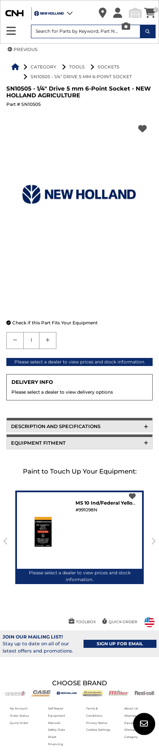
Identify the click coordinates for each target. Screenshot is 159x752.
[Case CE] (41, 692)
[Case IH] (15, 692)
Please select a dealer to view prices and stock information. (79, 362)
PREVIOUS (23, 49)
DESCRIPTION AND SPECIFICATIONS (79, 426)
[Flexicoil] (144, 692)
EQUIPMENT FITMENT (79, 443)
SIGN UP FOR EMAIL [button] (120, 644)
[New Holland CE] (92, 692)
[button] (102, 13)
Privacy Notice (96, 723)
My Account (19, 708)
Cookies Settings (98, 730)
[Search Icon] (148, 31)
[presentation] (6, 541)
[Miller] (118, 692)
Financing (55, 744)
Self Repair (56, 708)
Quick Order (19, 723)
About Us (131, 708)
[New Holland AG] (66, 692)
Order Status (19, 716)
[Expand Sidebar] (11, 31)
